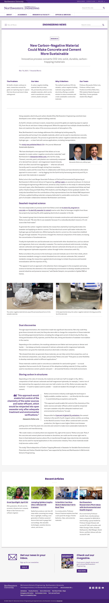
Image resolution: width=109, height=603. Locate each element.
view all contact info (66, 587)
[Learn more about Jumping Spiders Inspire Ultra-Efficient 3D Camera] (42, 493)
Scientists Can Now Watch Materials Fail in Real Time (65, 505)
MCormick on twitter (90, 588)
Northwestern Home (41, 593)
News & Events (81, 1)
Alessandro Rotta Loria (38, 157)
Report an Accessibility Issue (28, 595)
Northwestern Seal (12, 589)
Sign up (24, 567)
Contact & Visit (90, 1)
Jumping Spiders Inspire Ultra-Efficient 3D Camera (41, 505)
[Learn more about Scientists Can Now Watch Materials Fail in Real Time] (66, 493)
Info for (101, 1)
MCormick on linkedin (96, 588)
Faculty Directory (33, 591)
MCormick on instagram (99, 588)
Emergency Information (26, 593)
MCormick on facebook (93, 588)
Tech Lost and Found (54, 593)
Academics (23, 15)
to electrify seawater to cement (40, 210)
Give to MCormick (45, 591)
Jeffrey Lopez (60, 182)
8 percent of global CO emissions (67, 415)
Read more (82, 571)
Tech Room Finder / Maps (59, 591)
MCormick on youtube (103, 588)
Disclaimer (59, 601)
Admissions (23, 591)
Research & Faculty (42, 15)
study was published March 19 (33, 144)
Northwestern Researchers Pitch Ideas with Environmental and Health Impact (90, 506)
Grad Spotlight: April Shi (17, 502)
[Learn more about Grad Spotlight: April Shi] (18, 493)
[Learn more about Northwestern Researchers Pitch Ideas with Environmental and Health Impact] (91, 493)
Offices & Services (63, 15)
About (9, 15)
